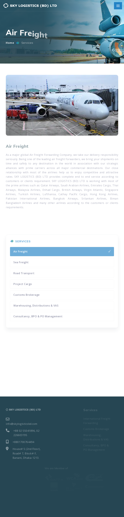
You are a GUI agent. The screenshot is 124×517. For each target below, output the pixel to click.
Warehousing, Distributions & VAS (35, 305)
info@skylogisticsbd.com (21, 421)
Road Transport (23, 273)
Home (10, 44)
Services (27, 44)
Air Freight (20, 251)
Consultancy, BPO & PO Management (37, 316)
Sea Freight (21, 262)
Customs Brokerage (26, 295)
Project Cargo (22, 284)
